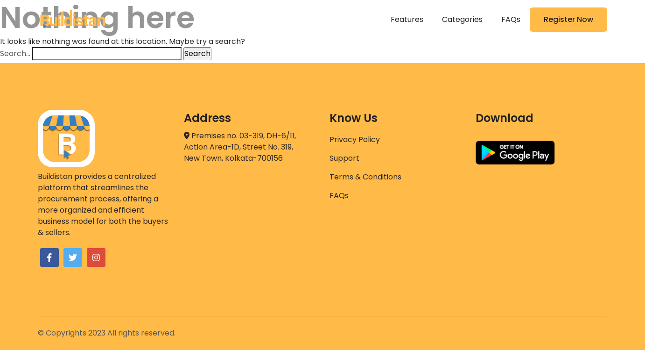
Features (407, 19)
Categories (462, 19)
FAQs (510, 19)
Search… (15, 53)
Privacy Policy (355, 139)
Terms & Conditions (365, 176)
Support (344, 158)
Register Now (568, 19)
